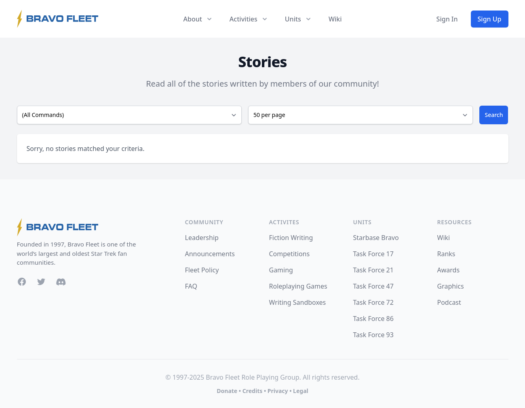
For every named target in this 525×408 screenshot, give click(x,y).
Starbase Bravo (376, 237)
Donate (227, 391)
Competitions (289, 253)
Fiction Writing (291, 237)
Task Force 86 (373, 318)
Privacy (278, 391)
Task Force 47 (373, 286)
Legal (300, 391)
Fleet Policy (202, 270)
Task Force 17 (373, 253)
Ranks (446, 253)
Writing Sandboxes (297, 302)
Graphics (450, 286)
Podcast (449, 302)
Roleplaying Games (298, 286)
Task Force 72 (373, 302)
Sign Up (490, 19)
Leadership (202, 237)
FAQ (191, 286)
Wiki (335, 19)
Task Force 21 (373, 270)
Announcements (210, 253)
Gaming (281, 270)
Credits (252, 391)
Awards (448, 270)
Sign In (447, 19)
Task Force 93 (373, 334)
